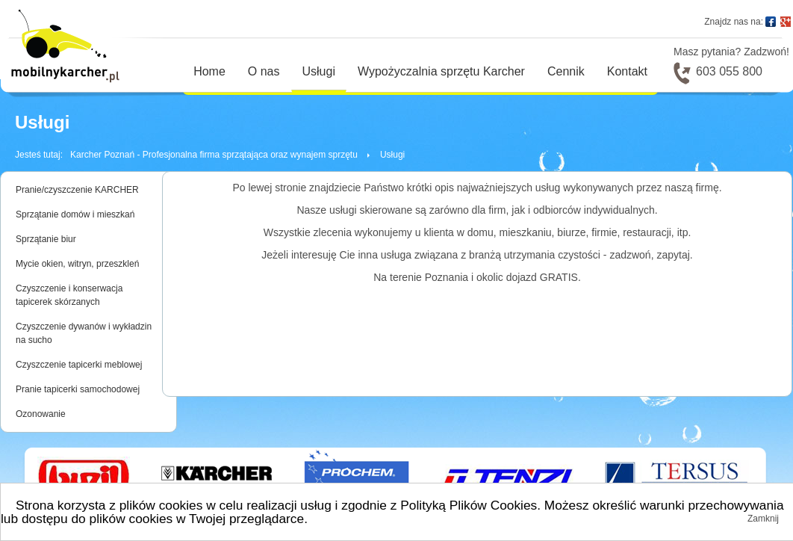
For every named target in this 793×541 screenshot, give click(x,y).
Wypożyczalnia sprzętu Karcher (441, 71)
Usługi (318, 71)
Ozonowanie (41, 414)
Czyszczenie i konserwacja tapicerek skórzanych (69, 295)
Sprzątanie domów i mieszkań (75, 214)
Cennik (566, 71)
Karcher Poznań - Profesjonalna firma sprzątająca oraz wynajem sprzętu (214, 154)
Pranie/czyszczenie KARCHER (77, 190)
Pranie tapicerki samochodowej (78, 389)
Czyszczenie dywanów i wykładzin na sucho (84, 333)
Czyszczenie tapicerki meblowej (79, 364)
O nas (264, 71)
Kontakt (627, 71)
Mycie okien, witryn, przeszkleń (77, 264)
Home (209, 71)
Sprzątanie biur (46, 239)
